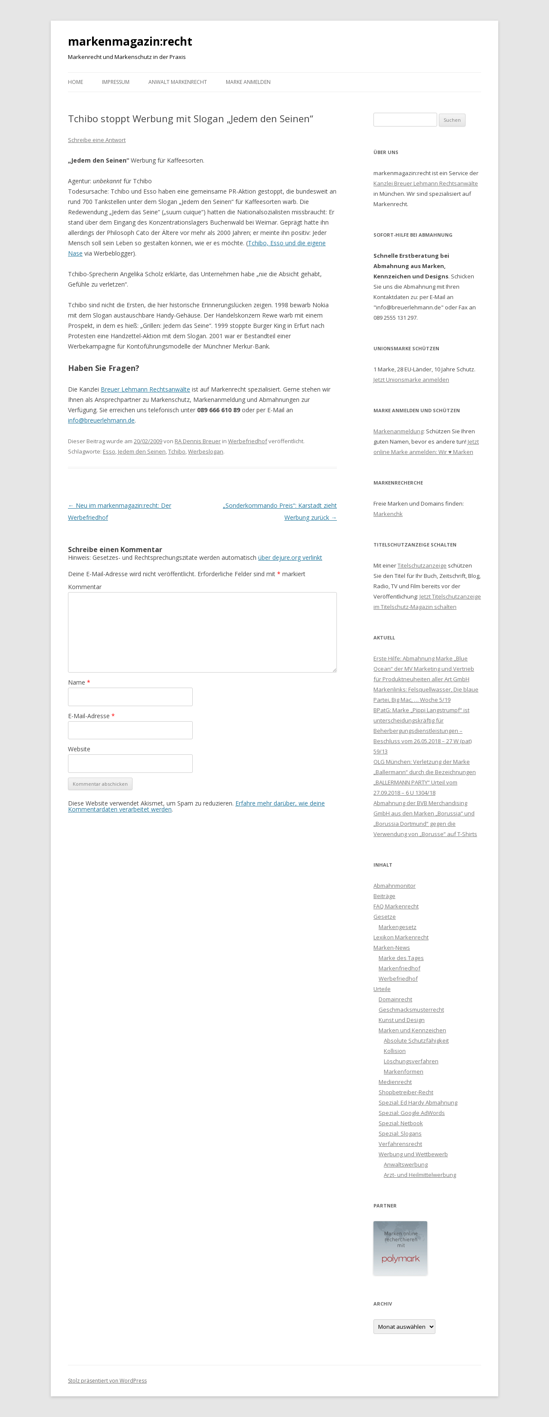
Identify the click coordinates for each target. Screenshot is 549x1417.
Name (79, 682)
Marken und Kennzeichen (412, 1030)
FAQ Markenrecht (396, 906)
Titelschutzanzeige (422, 565)
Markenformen (403, 1071)
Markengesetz (397, 927)
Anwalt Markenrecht (177, 82)
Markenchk (388, 514)
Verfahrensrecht (400, 1144)
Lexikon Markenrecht (401, 937)
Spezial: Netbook (401, 1123)
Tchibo (176, 451)
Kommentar (85, 587)
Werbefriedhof (247, 441)
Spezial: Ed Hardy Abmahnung (418, 1102)
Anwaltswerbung (406, 1164)
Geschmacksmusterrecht (411, 1009)
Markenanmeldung (398, 431)
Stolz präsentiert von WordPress (107, 1380)
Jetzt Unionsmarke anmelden (411, 379)
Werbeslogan (205, 451)
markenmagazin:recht (130, 41)
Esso (109, 451)
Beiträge (384, 896)
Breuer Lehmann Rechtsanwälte (145, 389)
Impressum (116, 82)
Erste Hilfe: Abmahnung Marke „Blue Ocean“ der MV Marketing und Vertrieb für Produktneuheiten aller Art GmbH (423, 668)
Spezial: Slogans (400, 1133)
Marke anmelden (248, 82)
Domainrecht (395, 999)
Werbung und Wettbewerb (413, 1154)
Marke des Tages (401, 958)
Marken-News (391, 947)
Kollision (395, 1051)
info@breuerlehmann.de (101, 420)
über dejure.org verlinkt (290, 557)
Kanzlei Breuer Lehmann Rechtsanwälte (425, 183)
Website (79, 749)
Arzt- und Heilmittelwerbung (420, 1175)
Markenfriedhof (399, 968)
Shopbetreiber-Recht (406, 1092)
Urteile (382, 989)
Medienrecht (395, 1082)
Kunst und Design (402, 1020)
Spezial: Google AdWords (412, 1113)
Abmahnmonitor (394, 885)
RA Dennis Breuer (198, 441)
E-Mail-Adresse (91, 716)
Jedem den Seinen (142, 451)
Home (75, 82)
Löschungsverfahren (411, 1061)
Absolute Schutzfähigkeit (416, 1040)
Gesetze (384, 916)
